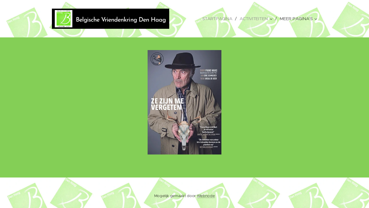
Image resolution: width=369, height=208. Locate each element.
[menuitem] (217, 19)
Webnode (206, 195)
